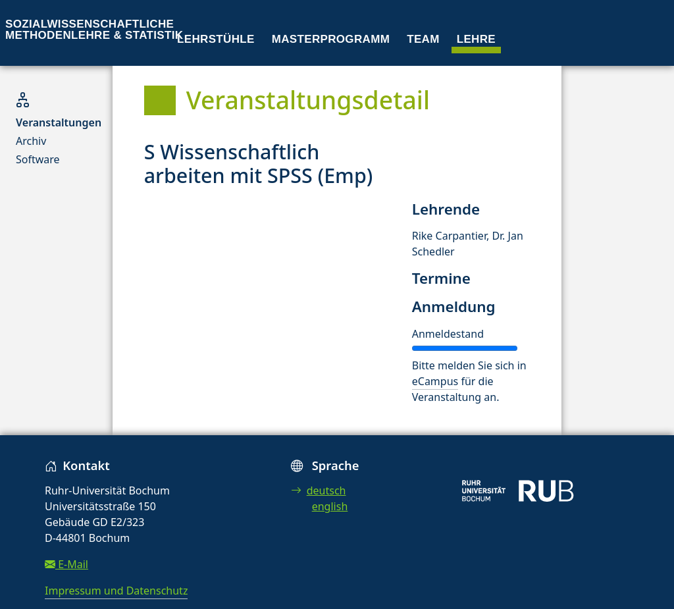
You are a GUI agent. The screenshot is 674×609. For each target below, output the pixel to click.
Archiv (31, 141)
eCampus (435, 381)
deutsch (318, 490)
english (330, 506)
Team (423, 39)
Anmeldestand (448, 334)
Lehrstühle (216, 39)
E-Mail (66, 564)
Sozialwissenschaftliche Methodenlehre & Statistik (94, 29)
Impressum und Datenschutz (116, 590)
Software (38, 159)
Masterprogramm (331, 39)
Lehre (476, 39)
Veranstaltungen (58, 122)
